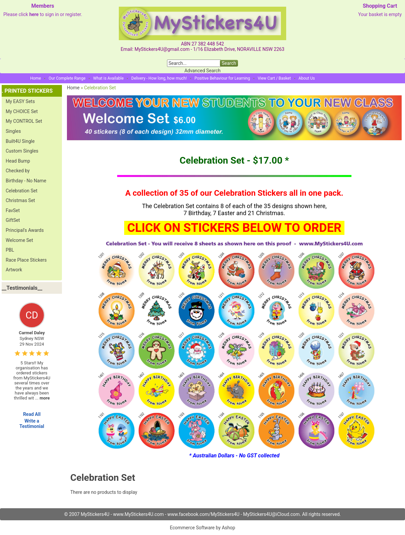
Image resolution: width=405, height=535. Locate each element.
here (33, 14)
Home (35, 78)
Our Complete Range (67, 78)
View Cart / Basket (274, 78)
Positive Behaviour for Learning (222, 78)
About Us (307, 78)
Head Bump (18, 161)
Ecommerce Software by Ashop (202, 527)
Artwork (14, 269)
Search (229, 63)
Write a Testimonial (31, 423)
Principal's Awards (25, 230)
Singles (13, 131)
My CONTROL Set (24, 121)
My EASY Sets (20, 101)
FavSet (13, 210)
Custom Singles (22, 151)
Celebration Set (21, 190)
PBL (10, 250)
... (42, 397)
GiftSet (13, 220)
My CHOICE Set (22, 111)
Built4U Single (20, 141)
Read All (31, 414)
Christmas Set (20, 200)
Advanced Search (202, 70)
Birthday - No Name (26, 180)
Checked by (18, 170)
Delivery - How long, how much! (159, 78)
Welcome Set (19, 240)
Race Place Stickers (26, 260)
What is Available (108, 78)
